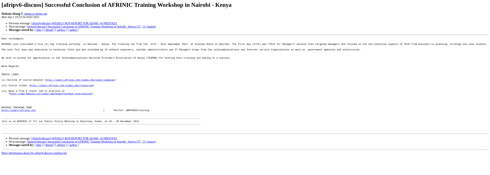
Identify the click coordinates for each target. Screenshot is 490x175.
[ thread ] (49, 29)
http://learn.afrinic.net (18, 125)
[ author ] (73, 29)
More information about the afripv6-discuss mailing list (34, 171)
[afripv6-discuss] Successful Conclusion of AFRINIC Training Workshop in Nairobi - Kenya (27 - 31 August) (91, 26)
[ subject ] (61, 29)
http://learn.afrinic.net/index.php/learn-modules (80, 88)
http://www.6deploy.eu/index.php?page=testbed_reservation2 (51, 105)
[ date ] (39, 29)
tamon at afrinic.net (35, 13)
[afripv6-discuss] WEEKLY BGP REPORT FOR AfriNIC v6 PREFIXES (74, 23)
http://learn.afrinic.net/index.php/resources (61, 95)
